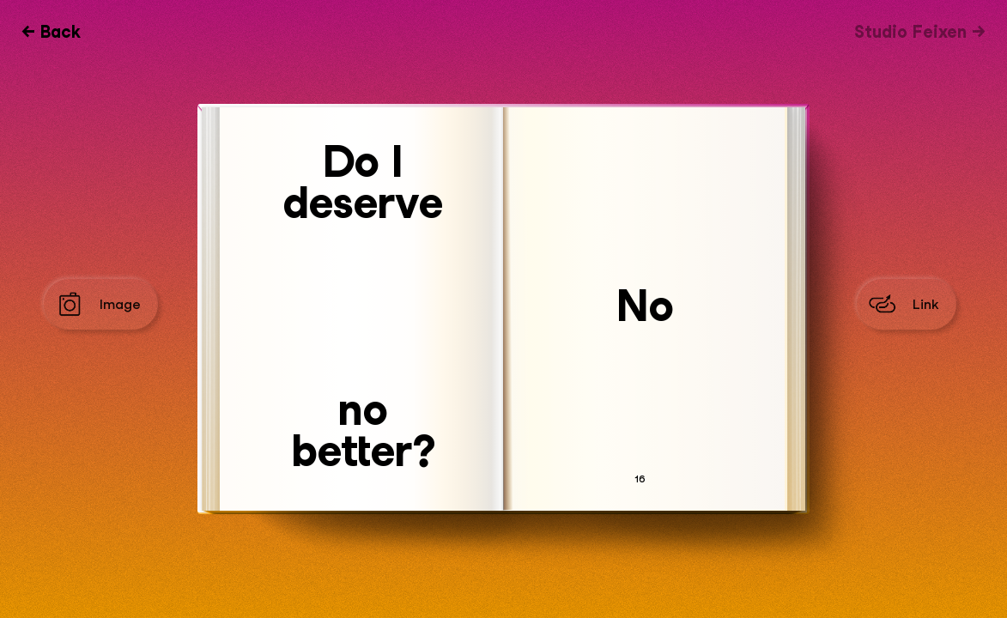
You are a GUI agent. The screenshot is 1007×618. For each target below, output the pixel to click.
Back (60, 31)
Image (120, 304)
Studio (910, 31)
